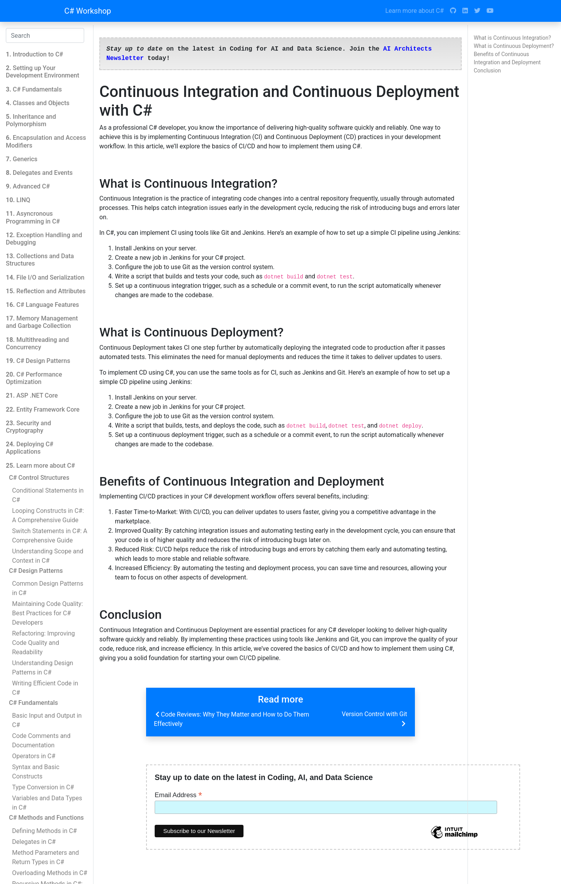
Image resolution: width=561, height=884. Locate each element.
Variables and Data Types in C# (47, 802)
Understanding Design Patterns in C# (42, 667)
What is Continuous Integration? (512, 38)
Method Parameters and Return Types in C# (45, 857)
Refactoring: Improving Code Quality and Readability (43, 643)
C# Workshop (87, 11)
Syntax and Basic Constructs (35, 771)
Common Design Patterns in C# (47, 588)
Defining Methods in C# (44, 831)
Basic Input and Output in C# (47, 720)
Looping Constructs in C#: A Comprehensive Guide (48, 515)
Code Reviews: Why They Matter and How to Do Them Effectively (231, 718)
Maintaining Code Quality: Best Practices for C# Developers (47, 613)
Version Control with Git (374, 719)
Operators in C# (33, 756)
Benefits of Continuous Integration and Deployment (507, 58)
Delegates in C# (34, 841)
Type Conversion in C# (43, 787)
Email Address (178, 794)
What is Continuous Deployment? (514, 46)
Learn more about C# (414, 10)
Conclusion (487, 70)
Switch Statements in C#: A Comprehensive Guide (49, 535)
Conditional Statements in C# (48, 495)
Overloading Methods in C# (49, 873)
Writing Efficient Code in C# (45, 688)
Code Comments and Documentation (41, 740)
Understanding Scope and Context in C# (47, 556)
